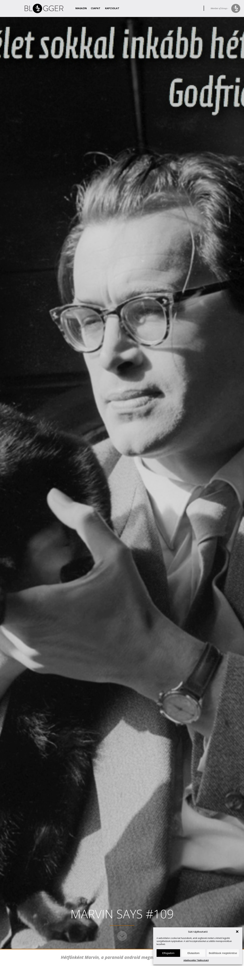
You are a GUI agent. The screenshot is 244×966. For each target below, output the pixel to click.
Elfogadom (168, 953)
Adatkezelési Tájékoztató (196, 960)
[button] (237, 931)
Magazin (81, 8)
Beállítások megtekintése (223, 953)
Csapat (95, 8)
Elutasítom (193, 953)
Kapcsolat (112, 8)
